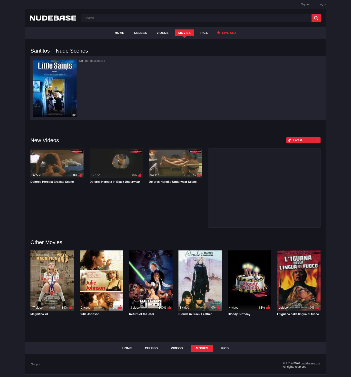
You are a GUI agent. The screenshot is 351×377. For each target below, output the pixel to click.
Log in (322, 4)
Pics (204, 33)
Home (119, 33)
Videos (162, 33)
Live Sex (226, 33)
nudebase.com (310, 363)
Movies (184, 33)
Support (36, 364)
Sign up (305, 4)
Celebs (140, 33)
